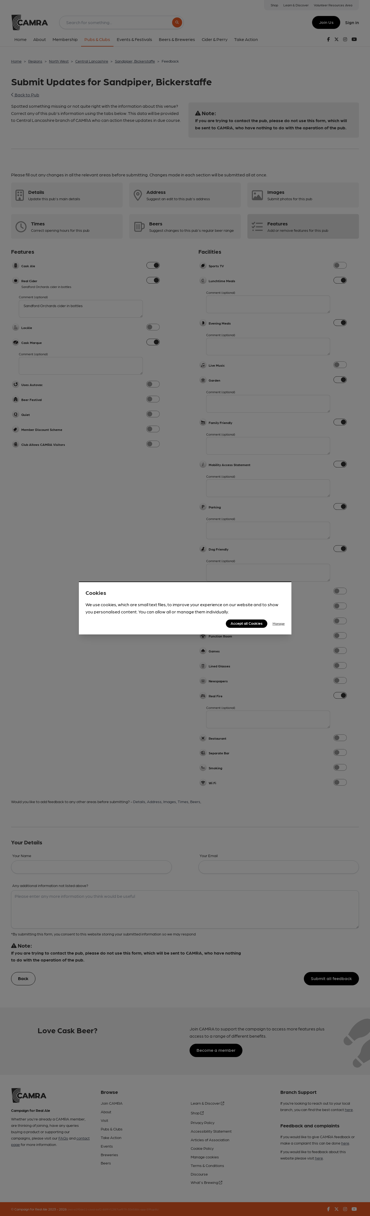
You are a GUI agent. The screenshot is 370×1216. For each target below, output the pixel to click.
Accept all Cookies (247, 623)
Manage (279, 623)
